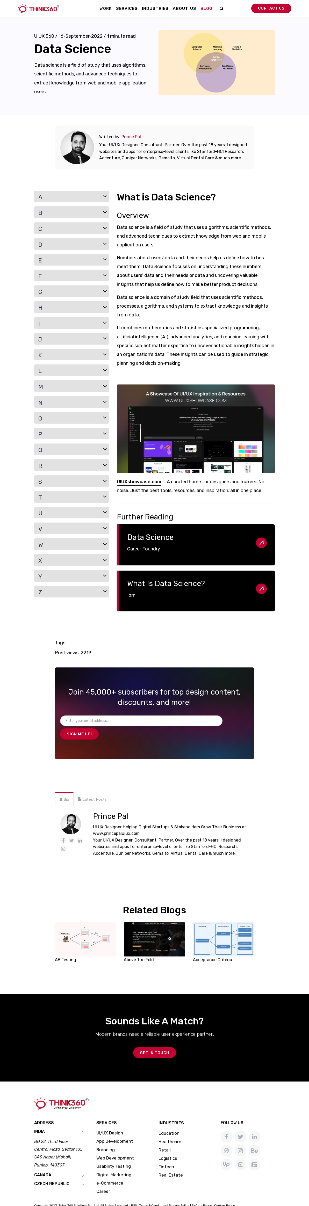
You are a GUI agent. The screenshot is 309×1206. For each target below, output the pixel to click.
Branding (105, 1137)
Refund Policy (202, 1193)
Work (105, 8)
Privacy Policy (179, 1193)
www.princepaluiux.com (116, 820)
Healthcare (170, 1129)
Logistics (168, 1146)
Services (127, 8)
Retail (165, 1137)
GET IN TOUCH (154, 1040)
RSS (134, 1193)
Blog (206, 8)
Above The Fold (139, 946)
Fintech (166, 1154)
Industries (155, 8)
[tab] (64, 786)
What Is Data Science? (166, 583)
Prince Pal (131, 136)
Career (103, 1179)
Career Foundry (143, 549)
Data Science (150, 537)
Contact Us (271, 8)
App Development (114, 1129)
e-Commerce (109, 1170)
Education (169, 1121)
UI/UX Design (109, 1120)
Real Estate (171, 1162)
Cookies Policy (224, 1193)
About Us (184, 8)
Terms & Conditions (153, 1193)
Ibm (131, 595)
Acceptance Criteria (212, 946)
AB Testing (65, 946)
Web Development (115, 1145)
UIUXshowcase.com (139, 482)
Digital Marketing (113, 1162)
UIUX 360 (44, 36)
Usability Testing (113, 1154)
